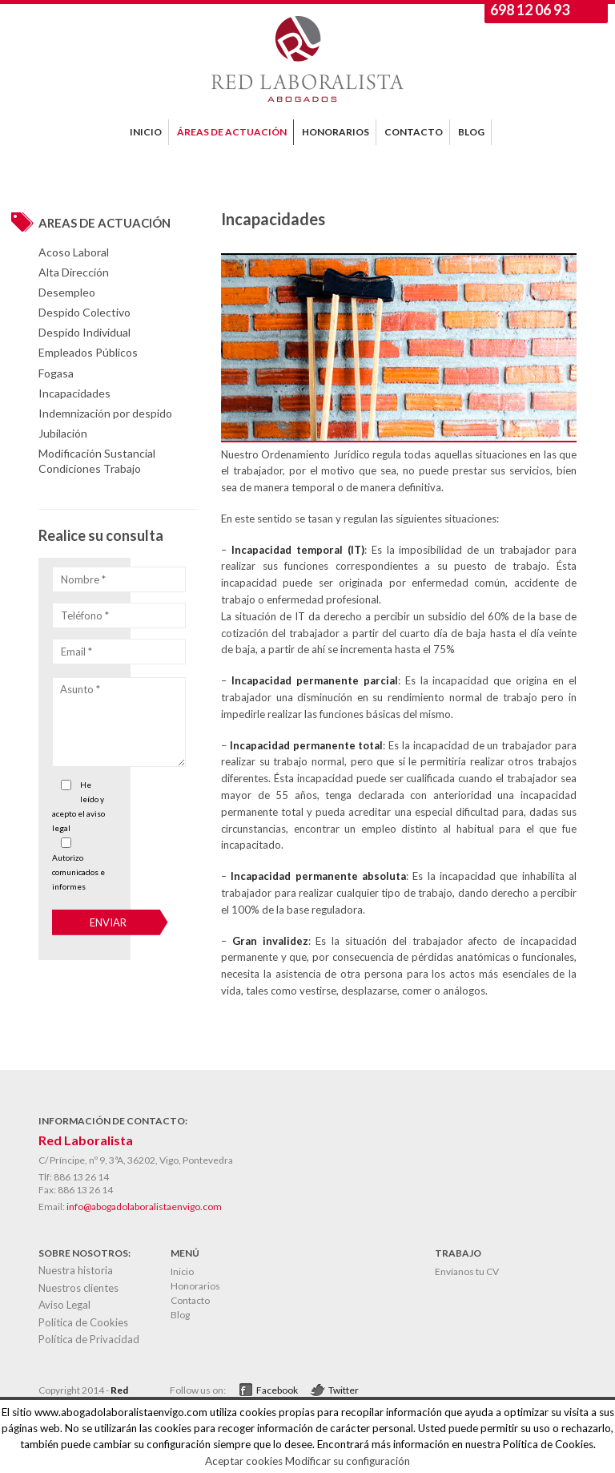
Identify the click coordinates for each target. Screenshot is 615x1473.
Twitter (343, 1390)
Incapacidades (74, 393)
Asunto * (80, 689)
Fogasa (56, 373)
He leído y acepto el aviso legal (78, 806)
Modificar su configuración (347, 1461)
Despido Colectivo (84, 312)
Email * (76, 651)
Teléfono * (85, 615)
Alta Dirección (73, 272)
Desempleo (66, 292)
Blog (180, 1315)
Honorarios (195, 1286)
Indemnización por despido (105, 413)
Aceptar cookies (244, 1461)
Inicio (182, 1271)
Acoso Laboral (73, 252)
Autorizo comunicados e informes (78, 872)
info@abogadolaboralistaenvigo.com (144, 1207)
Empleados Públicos (88, 352)
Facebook (277, 1390)
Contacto (190, 1300)
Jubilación (62, 433)
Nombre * (83, 579)
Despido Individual (84, 332)
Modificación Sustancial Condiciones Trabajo (96, 460)
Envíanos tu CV (467, 1271)
